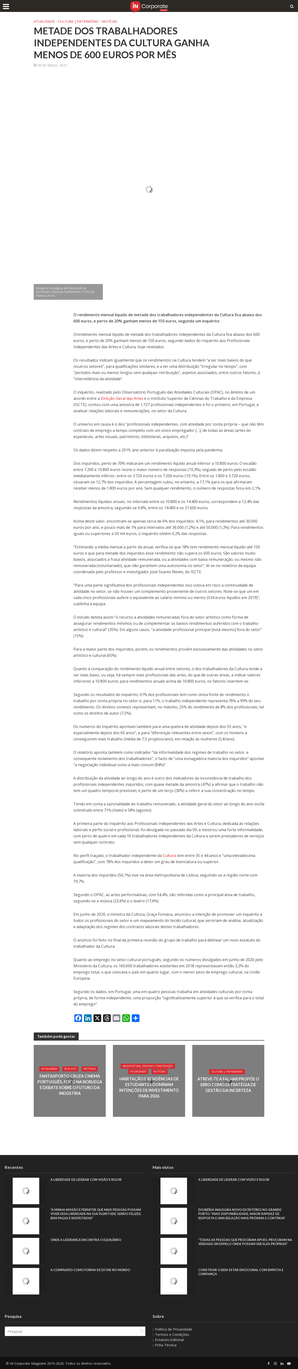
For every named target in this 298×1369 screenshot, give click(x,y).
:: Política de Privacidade (172, 1329)
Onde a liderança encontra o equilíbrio (88, 1240)
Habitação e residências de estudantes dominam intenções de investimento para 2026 (149, 1087)
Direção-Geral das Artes (122, 398)
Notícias (109, 21)
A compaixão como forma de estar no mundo (93, 1270)
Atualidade (44, 21)
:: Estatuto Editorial (168, 1339)
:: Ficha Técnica (165, 1344)
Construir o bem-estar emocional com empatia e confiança (244, 1272)
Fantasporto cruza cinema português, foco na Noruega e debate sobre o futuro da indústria (69, 1084)
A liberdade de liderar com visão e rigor (88, 1180)
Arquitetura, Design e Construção (147, 1066)
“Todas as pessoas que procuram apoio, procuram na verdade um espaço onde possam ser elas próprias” (245, 1244)
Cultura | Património (78, 21)
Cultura (170, 855)
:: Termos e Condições (171, 1334)
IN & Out (71, 1069)
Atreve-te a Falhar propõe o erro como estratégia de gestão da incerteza (228, 1085)
